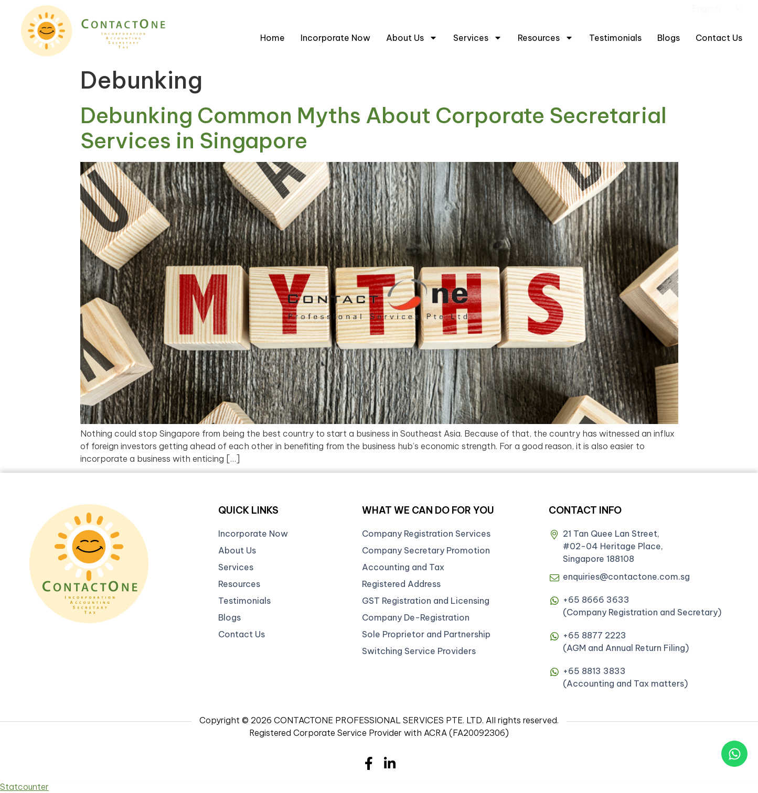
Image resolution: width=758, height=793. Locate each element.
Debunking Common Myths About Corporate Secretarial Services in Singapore (373, 128)
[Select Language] (716, 8)
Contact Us (719, 37)
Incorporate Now (335, 37)
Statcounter (24, 786)
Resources (545, 37)
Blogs (668, 37)
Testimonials (615, 37)
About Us (411, 37)
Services (477, 37)
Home (272, 37)
